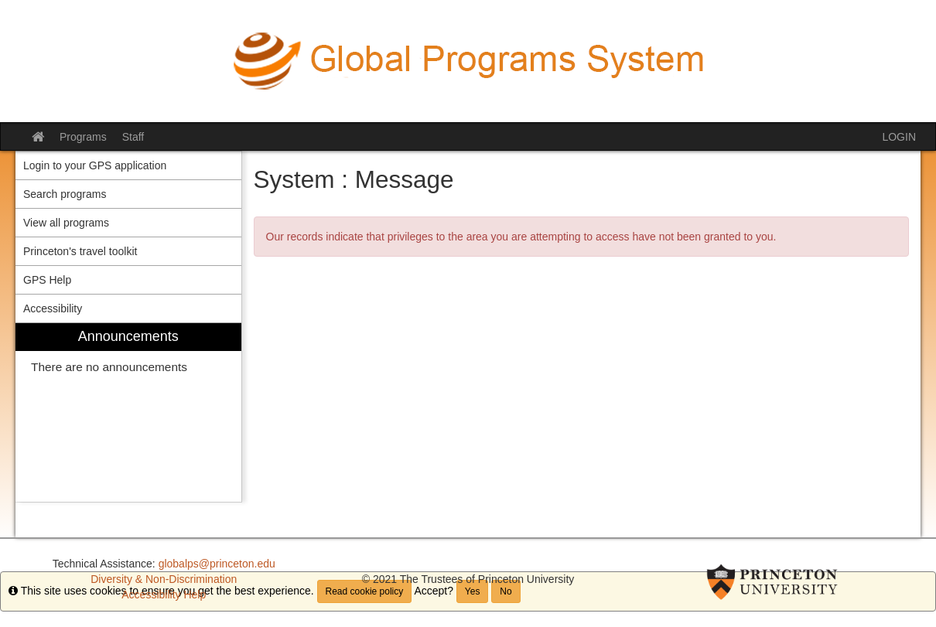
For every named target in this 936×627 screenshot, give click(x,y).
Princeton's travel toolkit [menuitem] (80, 251)
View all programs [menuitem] (66, 222)
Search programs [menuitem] (64, 194)
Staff (133, 137)
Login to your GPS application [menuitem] (94, 165)
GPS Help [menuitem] (47, 280)
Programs (83, 137)
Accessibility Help (163, 594)
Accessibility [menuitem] (52, 308)
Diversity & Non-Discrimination (164, 579)
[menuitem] (128, 412)
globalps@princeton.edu (217, 563)
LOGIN (899, 137)
